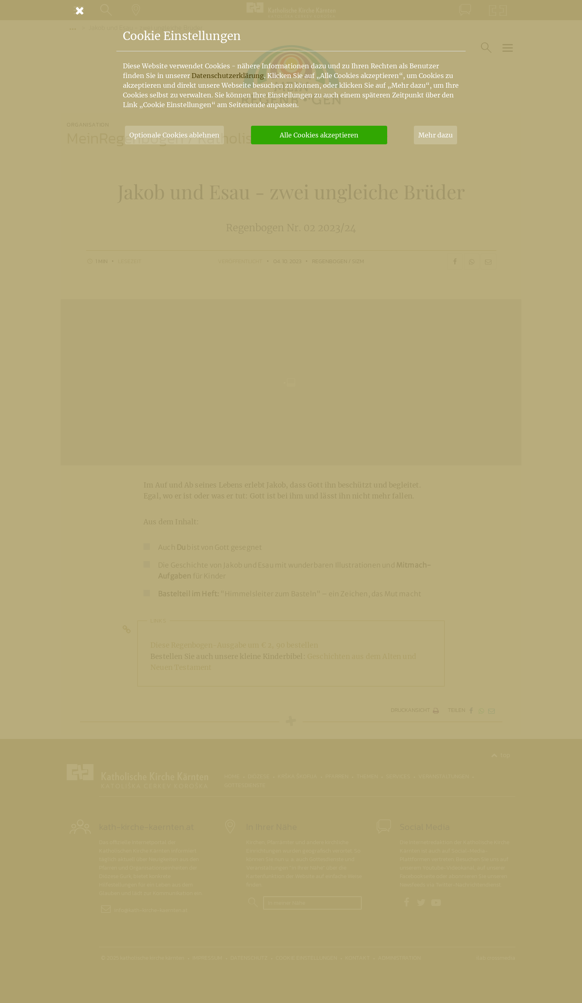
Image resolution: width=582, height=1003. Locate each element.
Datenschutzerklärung (228, 76)
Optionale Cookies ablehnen (174, 135)
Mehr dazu (435, 135)
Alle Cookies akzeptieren (319, 135)
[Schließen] (291, 10)
